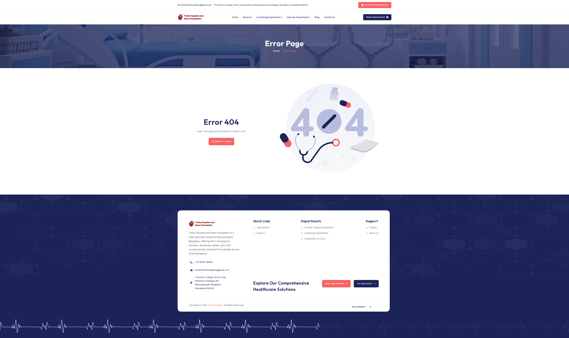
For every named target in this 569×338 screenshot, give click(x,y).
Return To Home (221, 141)
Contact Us (329, 17)
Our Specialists (366, 283)
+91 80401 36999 (204, 262)
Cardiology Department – (317, 233)
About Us (247, 17)
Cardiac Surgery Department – (319, 227)
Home (235, 17)
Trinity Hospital (215, 305)
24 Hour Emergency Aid (375, 5)
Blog (317, 17)
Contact (373, 227)
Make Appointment (377, 17)
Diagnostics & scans (314, 238)
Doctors (261, 233)
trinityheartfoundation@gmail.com (196, 5)
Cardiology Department (268, 17)
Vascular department (297, 17)
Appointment (263, 227)
